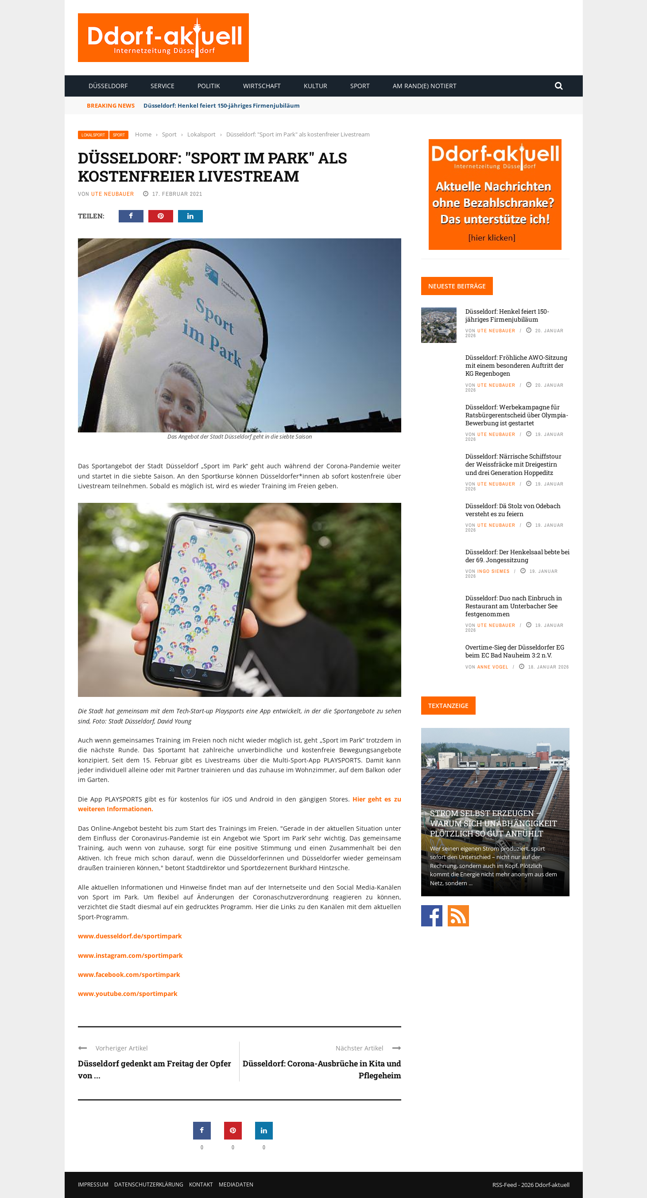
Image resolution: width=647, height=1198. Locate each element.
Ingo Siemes (493, 571)
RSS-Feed (504, 1185)
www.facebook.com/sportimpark (129, 974)
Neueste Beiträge (457, 286)
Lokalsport (93, 135)
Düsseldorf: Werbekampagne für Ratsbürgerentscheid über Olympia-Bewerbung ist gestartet (516, 415)
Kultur (315, 86)
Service (162, 86)
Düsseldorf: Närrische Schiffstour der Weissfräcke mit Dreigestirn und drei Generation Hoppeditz (513, 464)
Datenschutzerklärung (148, 1184)
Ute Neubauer (112, 194)
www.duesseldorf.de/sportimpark (130, 936)
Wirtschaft (262, 86)
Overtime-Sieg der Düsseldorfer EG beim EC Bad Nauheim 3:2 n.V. (514, 651)
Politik (209, 86)
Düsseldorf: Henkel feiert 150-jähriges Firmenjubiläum (221, 105)
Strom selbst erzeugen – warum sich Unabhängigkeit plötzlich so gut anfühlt (493, 823)
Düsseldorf (108, 86)
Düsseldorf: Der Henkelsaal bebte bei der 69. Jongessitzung (517, 556)
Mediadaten (236, 1184)
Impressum (93, 1184)
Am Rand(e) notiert (425, 86)
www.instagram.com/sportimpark (130, 955)
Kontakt (201, 1184)
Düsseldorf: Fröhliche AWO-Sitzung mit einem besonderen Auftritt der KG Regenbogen (516, 365)
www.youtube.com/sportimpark (128, 993)
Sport (360, 86)
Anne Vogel (492, 667)
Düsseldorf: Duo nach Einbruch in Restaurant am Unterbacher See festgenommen (513, 606)
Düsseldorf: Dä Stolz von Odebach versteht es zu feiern (513, 510)
